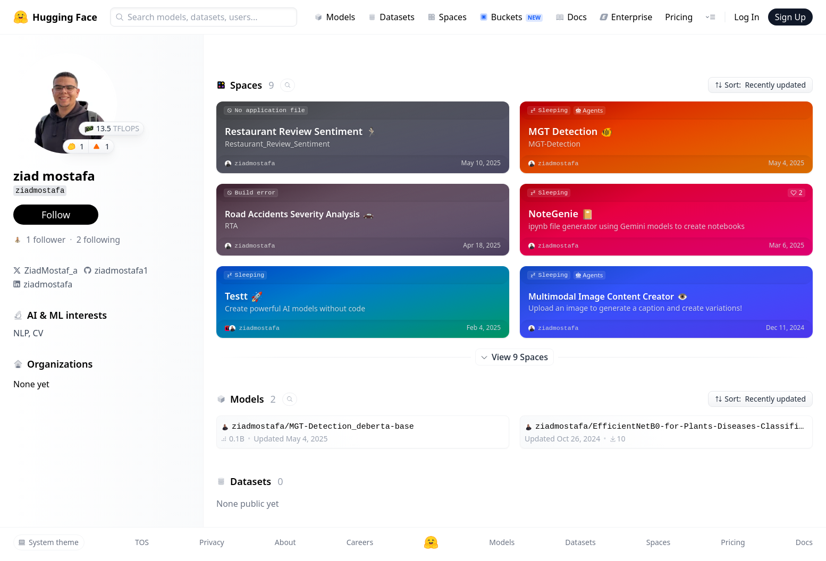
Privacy (211, 542)
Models (334, 17)
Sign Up (790, 17)
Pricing (679, 17)
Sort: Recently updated (760, 85)
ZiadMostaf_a (51, 270)
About (285, 542)
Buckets (511, 17)
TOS (142, 542)
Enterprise (626, 17)
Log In (746, 17)
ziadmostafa (47, 284)
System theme (48, 542)
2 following (99, 239)
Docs (571, 17)
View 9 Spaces (514, 357)
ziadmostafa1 (121, 270)
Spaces (447, 17)
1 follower (45, 239)
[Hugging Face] (431, 542)
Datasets (391, 17)
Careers (360, 542)
